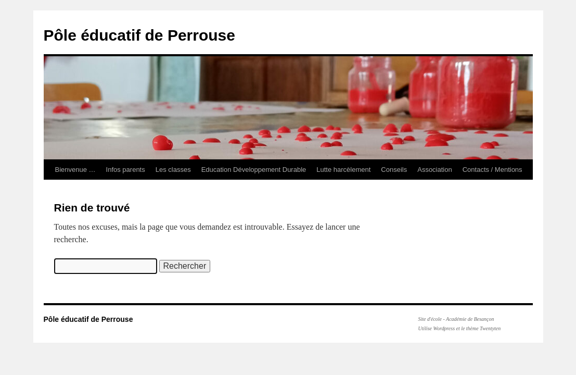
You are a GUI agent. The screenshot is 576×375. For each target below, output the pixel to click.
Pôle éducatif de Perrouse (139, 35)
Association (434, 169)
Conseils (394, 169)
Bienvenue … (75, 169)
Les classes (173, 169)
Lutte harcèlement (343, 169)
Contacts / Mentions (492, 169)
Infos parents (125, 169)
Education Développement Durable (253, 169)
